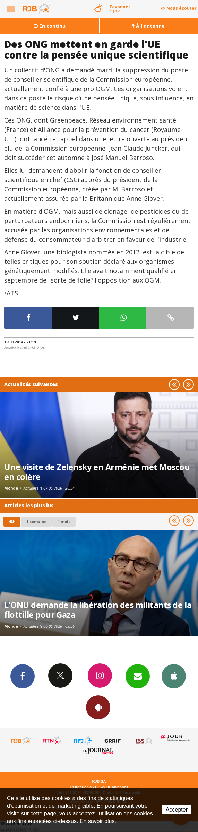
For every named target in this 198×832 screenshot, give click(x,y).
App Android (98, 707)
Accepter (177, 810)
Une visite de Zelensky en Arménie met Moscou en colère (97, 472)
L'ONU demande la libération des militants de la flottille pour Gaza (97, 609)
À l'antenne (148, 26)
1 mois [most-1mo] (64, 521)
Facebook (22, 676)
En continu (50, 26)
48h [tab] (12, 521)
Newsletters (138, 676)
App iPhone (174, 676)
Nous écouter (181, 8)
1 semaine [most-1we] (36, 521)
